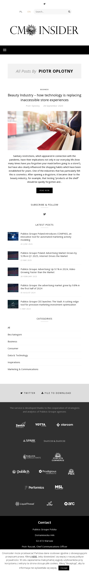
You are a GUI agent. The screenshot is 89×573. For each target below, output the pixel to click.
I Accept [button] (63, 568)
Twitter (28, 393)
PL (20, 11)
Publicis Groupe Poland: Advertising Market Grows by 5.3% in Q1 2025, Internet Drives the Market (49, 254)
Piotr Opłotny (33, 106)
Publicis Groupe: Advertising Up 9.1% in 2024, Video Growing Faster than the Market (48, 271)
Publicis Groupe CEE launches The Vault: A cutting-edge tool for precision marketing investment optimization (50, 303)
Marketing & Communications (23, 369)
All (9, 327)
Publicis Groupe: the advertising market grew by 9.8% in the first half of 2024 (50, 287)
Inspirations (14, 362)
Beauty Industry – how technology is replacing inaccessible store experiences (44, 97)
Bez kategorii (15, 334)
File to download (56, 393)
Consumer (13, 348)
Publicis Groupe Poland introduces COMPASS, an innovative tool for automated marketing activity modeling (46, 236)
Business (44, 89)
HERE (34, 556)
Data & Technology (18, 355)
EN (29, 11)
